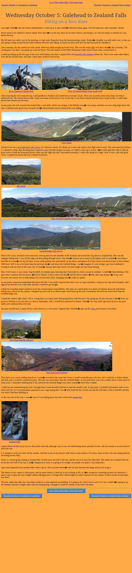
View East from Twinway (57, 373)
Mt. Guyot (21, 186)
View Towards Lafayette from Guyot (66, 219)
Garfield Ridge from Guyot (50, 251)
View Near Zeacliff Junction (21, 340)
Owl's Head (66, 143)
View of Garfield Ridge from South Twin (85, 91)
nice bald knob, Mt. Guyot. (29, 147)
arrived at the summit (84, 54)
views (93, 309)
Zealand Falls (14, 442)
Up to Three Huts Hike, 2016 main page (66, 2)
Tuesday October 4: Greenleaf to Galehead (19, 5)
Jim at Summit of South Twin (21, 91)
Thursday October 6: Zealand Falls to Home (112, 5)
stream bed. (77, 397)
